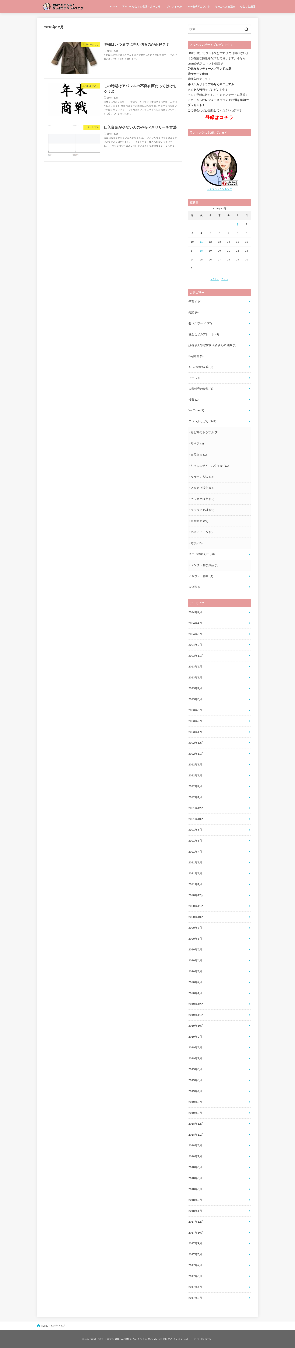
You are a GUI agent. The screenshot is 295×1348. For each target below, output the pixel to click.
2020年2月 (195, 982)
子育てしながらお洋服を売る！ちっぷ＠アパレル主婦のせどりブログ (143, 1339)
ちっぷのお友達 (200, 366)
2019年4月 (195, 1091)
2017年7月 (195, 1265)
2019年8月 (195, 1047)
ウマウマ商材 (202, 509)
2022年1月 (195, 797)
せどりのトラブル (204, 432)
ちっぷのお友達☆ (225, 6)
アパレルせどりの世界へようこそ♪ (142, 6)
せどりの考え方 (201, 554)
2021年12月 (196, 808)
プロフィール (174, 6)
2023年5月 (195, 699)
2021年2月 (195, 873)
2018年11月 (196, 1134)
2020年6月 (195, 938)
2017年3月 (195, 1297)
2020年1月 (195, 993)
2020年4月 (195, 960)
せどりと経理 (247, 6)
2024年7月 (195, 612)
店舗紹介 (199, 521)
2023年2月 (195, 721)
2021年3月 (195, 862)
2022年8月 (195, 764)
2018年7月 (195, 1156)
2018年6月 (195, 1167)
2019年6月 (195, 1069)
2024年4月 (195, 623)
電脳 (196, 543)
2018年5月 (195, 1178)
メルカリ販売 (202, 487)
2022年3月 (195, 775)
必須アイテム (201, 532)
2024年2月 (195, 644)
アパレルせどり (202, 421)
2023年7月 (195, 688)
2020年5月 (195, 949)
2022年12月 (196, 742)
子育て (195, 301)
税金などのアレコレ (203, 334)
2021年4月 (195, 851)
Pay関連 (196, 356)
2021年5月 (195, 840)
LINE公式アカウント (198, 6)
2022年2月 (195, 786)
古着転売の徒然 (200, 388)
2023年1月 (195, 731)
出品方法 (199, 454)
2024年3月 (195, 634)
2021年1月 (195, 884)
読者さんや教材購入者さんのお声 (212, 345)
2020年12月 (196, 895)
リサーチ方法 (202, 476)
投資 (193, 399)
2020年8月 (195, 927)
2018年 (54, 1326)
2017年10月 (196, 1232)
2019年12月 (196, 1003)
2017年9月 (195, 1243)
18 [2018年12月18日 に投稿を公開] (201, 250)
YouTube (196, 410)
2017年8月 (195, 1254)
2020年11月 (196, 905)
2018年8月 (195, 1145)
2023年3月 (195, 710)
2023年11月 (196, 655)
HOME (113, 6)
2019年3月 (195, 1101)
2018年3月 (195, 1189)
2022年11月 (196, 753)
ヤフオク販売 (202, 498)
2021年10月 (196, 818)
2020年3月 (195, 971)
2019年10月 (196, 1025)
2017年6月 (195, 1276)
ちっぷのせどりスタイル (210, 465)
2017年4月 (195, 1286)
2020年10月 (196, 916)
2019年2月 (195, 1112)
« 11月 (214, 279)
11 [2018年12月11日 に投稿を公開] (201, 241)
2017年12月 (196, 1221)
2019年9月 (195, 1036)
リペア (197, 443)
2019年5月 (195, 1080)
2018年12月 (196, 1123)
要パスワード (200, 323)
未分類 (195, 586)
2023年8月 (195, 677)
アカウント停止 (200, 576)
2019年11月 (196, 1014)
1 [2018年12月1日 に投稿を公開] (237, 224)
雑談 (193, 312)
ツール (195, 377)
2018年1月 (195, 1210)
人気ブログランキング (219, 189)
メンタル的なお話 (204, 565)
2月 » (224, 279)
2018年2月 (195, 1199)
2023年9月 (195, 666)
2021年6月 (195, 829)
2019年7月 (195, 1058)
